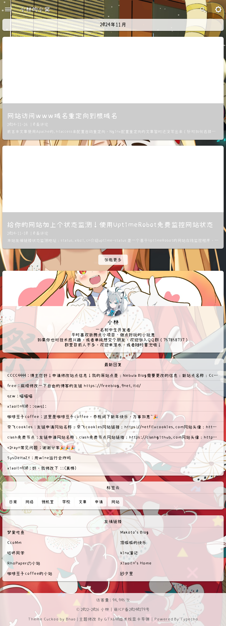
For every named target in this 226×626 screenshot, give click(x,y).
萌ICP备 (121, 609)
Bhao (71, 619)
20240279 (137, 609)
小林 (104, 609)
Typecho (189, 619)
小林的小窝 (35, 9)
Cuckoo (51, 619)
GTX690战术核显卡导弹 (127, 619)
